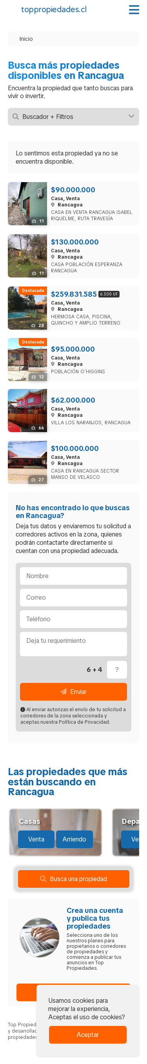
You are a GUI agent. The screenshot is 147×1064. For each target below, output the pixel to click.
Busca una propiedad (73, 879)
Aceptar (87, 1035)
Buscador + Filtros (73, 117)
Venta (36, 839)
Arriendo (74, 839)
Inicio (26, 38)
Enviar (73, 692)
